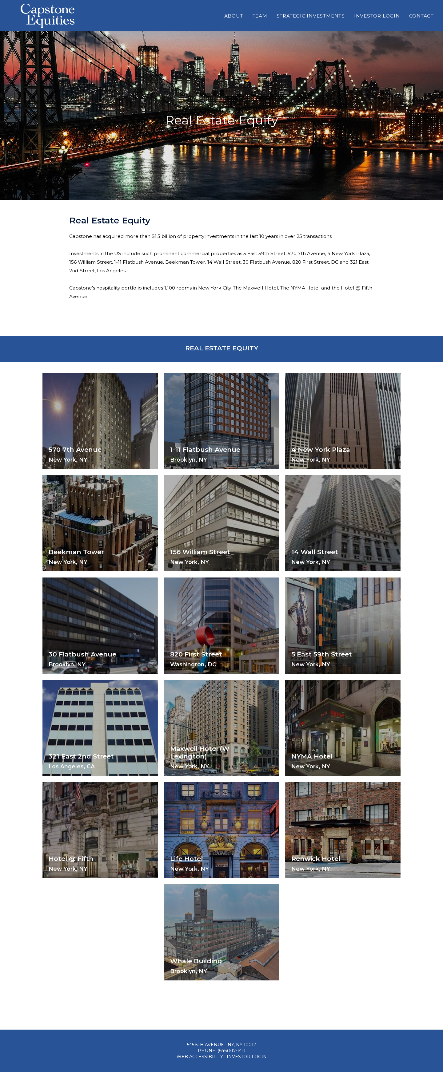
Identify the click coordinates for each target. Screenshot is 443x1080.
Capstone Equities (47, 22)
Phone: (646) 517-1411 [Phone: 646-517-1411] (221, 1058)
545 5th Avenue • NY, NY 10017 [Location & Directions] (221, 1052)
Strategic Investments (311, 22)
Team (260, 22)
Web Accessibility (200, 1064)
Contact (421, 22)
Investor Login (377, 22)
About (233, 22)
